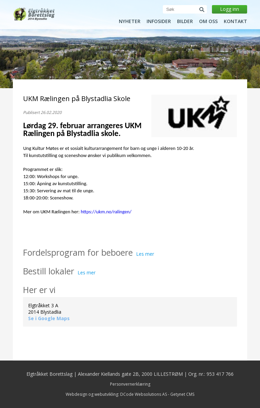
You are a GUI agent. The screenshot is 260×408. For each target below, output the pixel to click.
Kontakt (235, 21)
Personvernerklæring (130, 384)
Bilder (185, 21)
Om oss (208, 21)
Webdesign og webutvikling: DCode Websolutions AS (116, 394)
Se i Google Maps (49, 318)
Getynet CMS (182, 394)
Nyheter (129, 21)
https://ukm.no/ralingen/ (106, 212)
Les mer (145, 254)
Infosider (159, 21)
